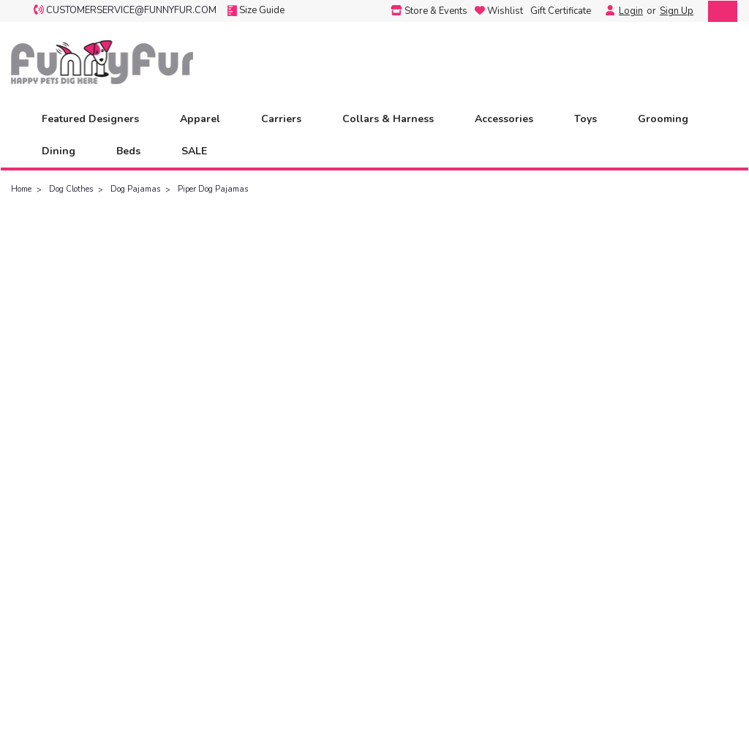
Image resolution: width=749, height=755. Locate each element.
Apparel (206, 119)
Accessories (510, 119)
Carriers (287, 119)
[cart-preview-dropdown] (719, 11)
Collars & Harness (394, 119)
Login (631, 11)
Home (21, 189)
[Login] (606, 11)
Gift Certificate (560, 11)
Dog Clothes (71, 189)
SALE (194, 151)
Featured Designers (96, 119)
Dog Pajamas (135, 189)
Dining (65, 151)
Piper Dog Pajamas (213, 189)
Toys (591, 119)
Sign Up (676, 11)
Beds (134, 151)
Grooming (669, 119)
